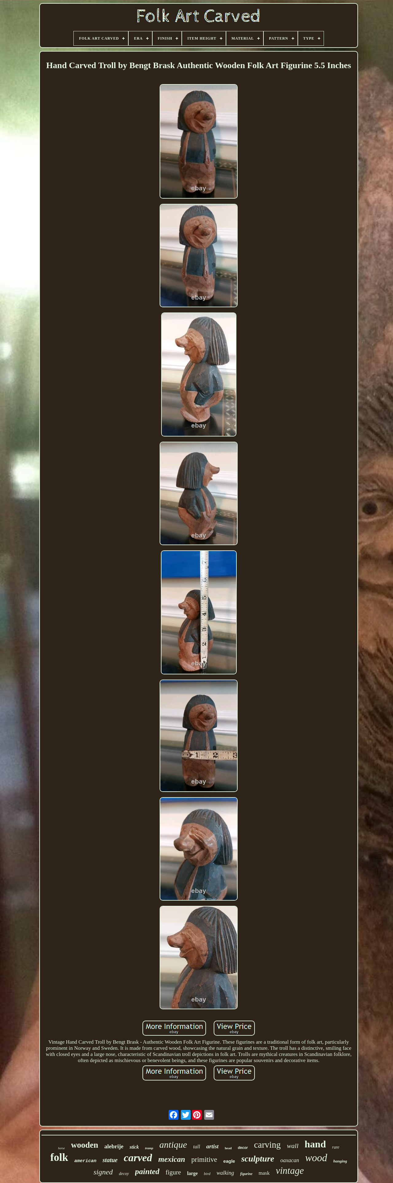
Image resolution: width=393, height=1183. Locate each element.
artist (212, 1146)
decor (243, 1148)
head (228, 1148)
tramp (149, 1148)
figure (173, 1172)
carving (267, 1145)
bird (207, 1173)
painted (147, 1171)
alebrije (113, 1146)
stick (134, 1147)
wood (316, 1157)
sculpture (257, 1158)
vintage (290, 1170)
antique (173, 1144)
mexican (171, 1159)
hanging (340, 1161)
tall (196, 1147)
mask (264, 1173)
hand (315, 1144)
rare (335, 1147)
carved (138, 1157)
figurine (246, 1174)
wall (292, 1146)
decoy (124, 1173)
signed (103, 1172)
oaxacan (289, 1160)
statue (110, 1160)
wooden (84, 1145)
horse (61, 1148)
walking (225, 1173)
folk (59, 1157)
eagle (229, 1161)
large (192, 1173)
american (85, 1161)
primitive (204, 1159)
